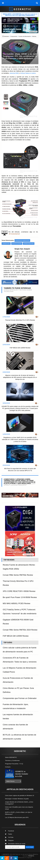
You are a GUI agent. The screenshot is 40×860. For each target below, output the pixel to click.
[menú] (3, 3)
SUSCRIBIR (29, 847)
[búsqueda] (37, 3)
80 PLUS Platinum (16, 243)
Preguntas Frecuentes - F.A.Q (14, 763)
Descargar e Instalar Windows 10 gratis (17, 798)
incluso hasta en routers (28, 73)
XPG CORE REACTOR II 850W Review (19, 591)
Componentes (13, 36)
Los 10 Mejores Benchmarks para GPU (17, 817)
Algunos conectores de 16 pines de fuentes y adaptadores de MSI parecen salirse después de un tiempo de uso (20, 377)
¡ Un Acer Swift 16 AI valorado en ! (20, 14)
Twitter (8, 834)
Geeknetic (6, 36)
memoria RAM (14, 73)
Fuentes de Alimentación (25, 36)
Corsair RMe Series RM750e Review (18, 575)
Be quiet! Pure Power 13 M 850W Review (20, 597)
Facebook (9, 831)
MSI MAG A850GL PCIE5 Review (16, 603)
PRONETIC (31, 855)
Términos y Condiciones (12, 760)
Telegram (9, 840)
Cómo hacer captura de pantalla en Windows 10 (19, 795)
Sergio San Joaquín (10, 61)
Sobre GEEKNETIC (11, 757)
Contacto (7, 767)
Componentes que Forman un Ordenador (20, 698)
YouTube (9, 837)
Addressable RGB (28, 243)
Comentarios (15, 234)
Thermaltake (6, 243)
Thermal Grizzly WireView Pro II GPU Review (20, 320)
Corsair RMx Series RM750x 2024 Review (20, 630)
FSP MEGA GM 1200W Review (20, 348)
